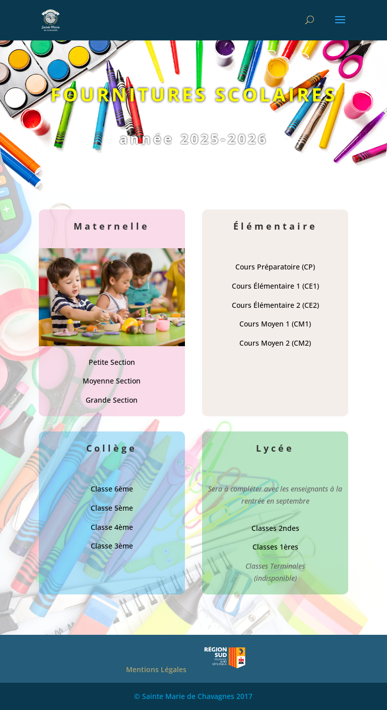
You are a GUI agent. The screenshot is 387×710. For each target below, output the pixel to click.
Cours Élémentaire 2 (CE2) (275, 305)
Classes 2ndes (275, 528)
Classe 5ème (112, 508)
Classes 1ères (275, 547)
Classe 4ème (112, 527)
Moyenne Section (112, 381)
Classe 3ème (112, 546)
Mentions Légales (156, 669)
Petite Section (112, 362)
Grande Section (112, 400)
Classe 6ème (112, 489)
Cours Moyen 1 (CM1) (275, 324)
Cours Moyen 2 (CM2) (275, 343)
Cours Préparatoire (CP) (275, 266)
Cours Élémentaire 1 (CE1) (275, 286)
